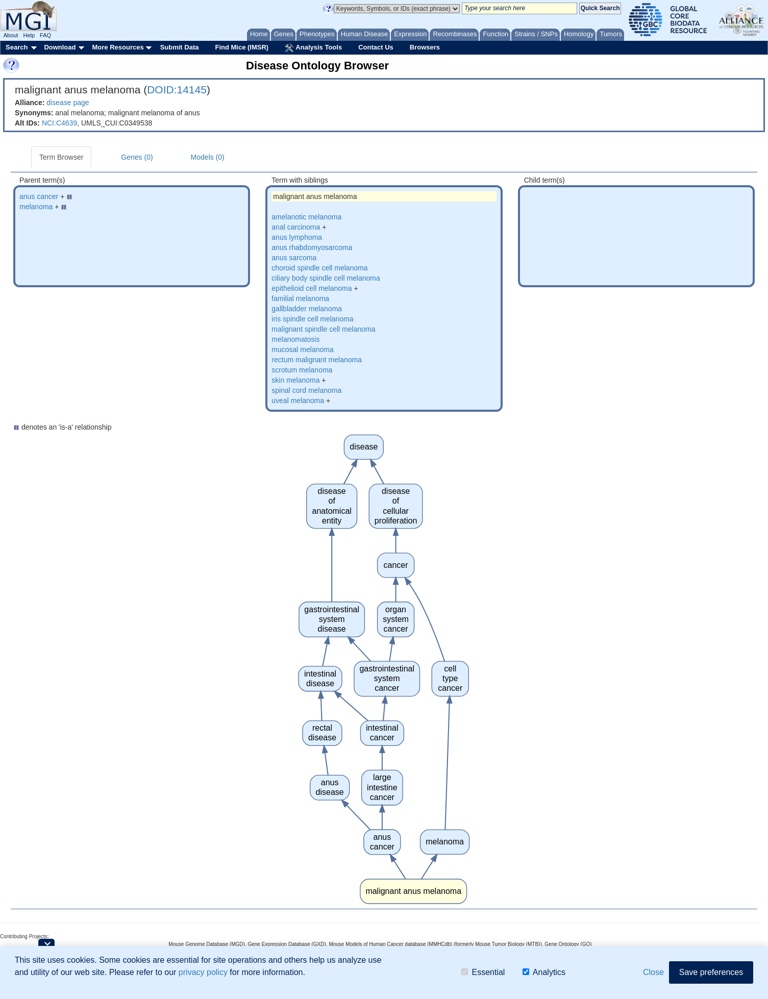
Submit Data (179, 47)
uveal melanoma (297, 400)
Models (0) (208, 157)
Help (29, 35)
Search (17, 47)
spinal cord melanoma (306, 390)
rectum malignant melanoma (316, 360)
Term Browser (61, 157)
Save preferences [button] (711, 972)
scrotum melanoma (301, 370)
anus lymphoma (296, 237)
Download (60, 47)
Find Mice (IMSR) (241, 47)
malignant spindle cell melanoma (323, 329)
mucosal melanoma (302, 349)
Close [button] (653, 972)
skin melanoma (295, 380)
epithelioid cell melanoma (311, 288)
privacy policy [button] (203, 972)
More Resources (117, 47)
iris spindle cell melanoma (312, 319)
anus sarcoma (293, 258)
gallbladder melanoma (306, 309)
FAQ (45, 35)
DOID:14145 (177, 89)
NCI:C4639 (59, 123)
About (11, 35)
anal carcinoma (295, 227)
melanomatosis (295, 339)
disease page (67, 102)
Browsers (425, 47)
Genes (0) (137, 157)
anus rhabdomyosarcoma (311, 247)
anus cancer (38, 196)
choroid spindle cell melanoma (319, 268)
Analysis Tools (313, 48)
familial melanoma (300, 298)
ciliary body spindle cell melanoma (325, 278)
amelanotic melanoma (306, 217)
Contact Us (375, 47)
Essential (483, 973)
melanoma (36, 207)
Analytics (544, 973)
